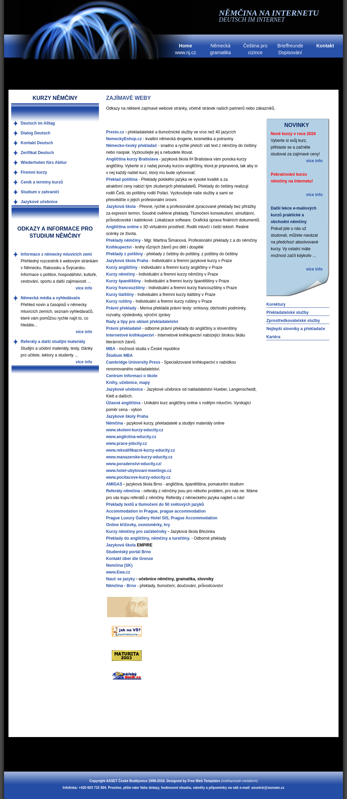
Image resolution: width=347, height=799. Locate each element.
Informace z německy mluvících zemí (56, 254)
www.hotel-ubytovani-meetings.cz (138, 470)
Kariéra (273, 336)
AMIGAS (114, 484)
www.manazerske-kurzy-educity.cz (139, 457)
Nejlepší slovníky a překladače (295, 328)
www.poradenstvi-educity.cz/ (133, 463)
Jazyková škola (121, 545)
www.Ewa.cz (118, 572)
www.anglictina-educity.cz (131, 436)
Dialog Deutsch (35, 133)
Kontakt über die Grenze (129, 558)
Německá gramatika (220, 49)
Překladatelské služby (287, 312)
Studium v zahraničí (40, 192)
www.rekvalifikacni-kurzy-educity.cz (140, 450)
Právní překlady (121, 308)
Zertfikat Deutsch (37, 152)
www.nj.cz (185, 49)
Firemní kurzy (34, 172)
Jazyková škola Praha (127, 260)
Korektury (276, 304)
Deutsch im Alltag (38, 123)
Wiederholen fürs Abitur (44, 162)
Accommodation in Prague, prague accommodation (156, 511)
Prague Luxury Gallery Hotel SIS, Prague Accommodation (161, 518)
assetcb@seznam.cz (267, 788)
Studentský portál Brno (128, 551)
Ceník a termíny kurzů (42, 182)
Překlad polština (122, 179)
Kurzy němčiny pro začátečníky (136, 531)
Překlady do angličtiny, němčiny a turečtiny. (148, 538)
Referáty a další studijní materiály (53, 341)
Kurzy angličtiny (122, 267)
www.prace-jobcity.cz (126, 443)
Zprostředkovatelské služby (293, 320)
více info (314, 160)
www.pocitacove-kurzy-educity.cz (138, 477)
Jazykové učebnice (39, 201)
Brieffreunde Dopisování (290, 49)
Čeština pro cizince (255, 49)
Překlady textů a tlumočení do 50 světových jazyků (155, 504)
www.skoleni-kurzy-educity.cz (134, 430)
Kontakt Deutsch (37, 143)
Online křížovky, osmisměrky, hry (138, 524)
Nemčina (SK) (119, 565)
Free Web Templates (203, 781)
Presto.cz (115, 132)
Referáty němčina (123, 491)
